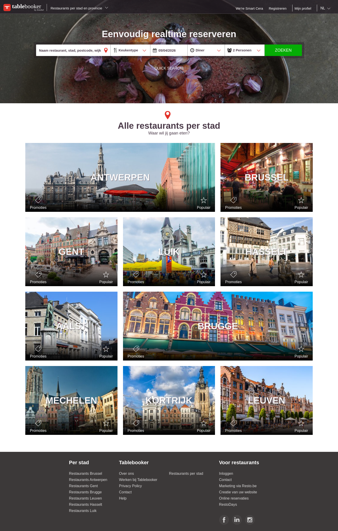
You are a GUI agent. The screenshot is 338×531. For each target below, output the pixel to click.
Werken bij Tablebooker (138, 480)
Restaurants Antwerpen (88, 480)
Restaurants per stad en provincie (79, 8)
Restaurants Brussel (85, 473)
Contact (125, 492)
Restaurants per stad (186, 473)
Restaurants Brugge (85, 492)
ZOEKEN (283, 50)
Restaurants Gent (83, 486)
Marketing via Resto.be (238, 486)
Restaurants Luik (83, 511)
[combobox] (326, 8)
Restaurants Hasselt (85, 504)
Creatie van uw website (238, 492)
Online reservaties (234, 498)
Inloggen (226, 473)
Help (123, 498)
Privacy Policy (130, 486)
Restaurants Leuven (85, 498)
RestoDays (228, 504)
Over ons (126, 473)
